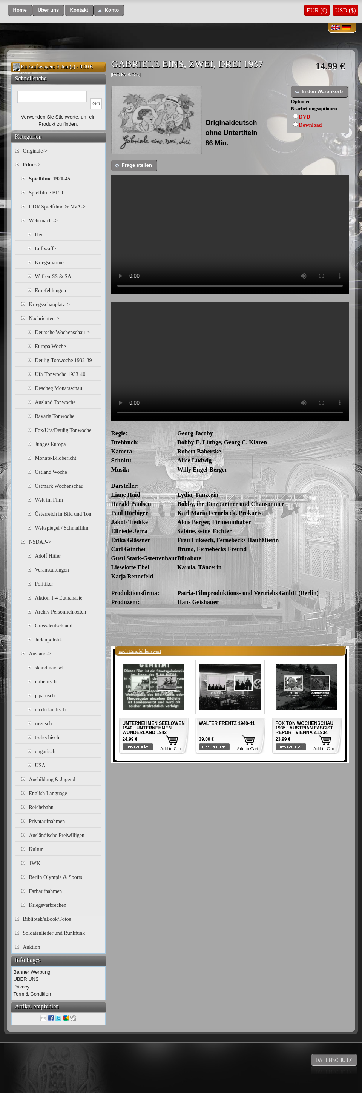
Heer (40, 234)
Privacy (22, 987)
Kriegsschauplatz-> (49, 304)
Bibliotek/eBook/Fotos (47, 919)
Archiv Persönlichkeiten (60, 612)
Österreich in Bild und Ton (63, 514)
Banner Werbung (32, 972)
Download (310, 125)
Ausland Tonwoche (55, 402)
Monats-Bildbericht (56, 458)
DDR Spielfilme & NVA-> (57, 207)
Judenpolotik (48, 640)
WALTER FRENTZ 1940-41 (227, 723)
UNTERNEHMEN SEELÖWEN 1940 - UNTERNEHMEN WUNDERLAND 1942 (154, 728)
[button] (20, 10)
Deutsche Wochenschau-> (62, 332)
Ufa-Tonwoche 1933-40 (60, 374)
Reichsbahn (41, 807)
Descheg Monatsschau (59, 388)
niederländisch (50, 709)
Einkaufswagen (37, 66)
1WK (34, 863)
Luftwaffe (45, 248)
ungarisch (45, 751)
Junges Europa (50, 444)
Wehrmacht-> (43, 221)
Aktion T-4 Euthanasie (59, 598)
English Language (48, 793)
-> (32, 165)
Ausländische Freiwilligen (56, 835)
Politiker (44, 584)
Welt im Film (49, 500)
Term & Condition (32, 994)
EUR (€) (317, 10)
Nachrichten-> (44, 318)
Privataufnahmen (47, 821)
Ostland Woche (51, 472)
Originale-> (35, 151)
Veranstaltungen (52, 570)
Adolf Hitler (48, 556)
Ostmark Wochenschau (59, 486)
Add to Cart (171, 748)
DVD (304, 117)
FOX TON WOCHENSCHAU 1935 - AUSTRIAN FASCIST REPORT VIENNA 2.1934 (305, 728)
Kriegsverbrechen (48, 905)
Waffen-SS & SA (53, 276)
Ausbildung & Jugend (52, 779)
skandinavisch (50, 668)
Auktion (31, 947)
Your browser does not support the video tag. (230, 234)
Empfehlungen (50, 290)
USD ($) (345, 10)
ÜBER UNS (26, 979)
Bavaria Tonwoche (55, 416)
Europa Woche (50, 346)
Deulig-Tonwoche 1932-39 (63, 360)
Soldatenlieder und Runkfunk (54, 933)
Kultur (36, 849)
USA (40, 765)
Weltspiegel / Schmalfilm (62, 528)
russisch (43, 723)
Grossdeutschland (54, 626)
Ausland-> (40, 654)
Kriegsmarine (49, 262)
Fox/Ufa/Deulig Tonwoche (63, 430)
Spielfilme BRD (46, 193)
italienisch (46, 681)
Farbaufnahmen (45, 891)
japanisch (45, 695)
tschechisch (47, 737)
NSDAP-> (40, 542)
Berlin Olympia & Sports (55, 877)
